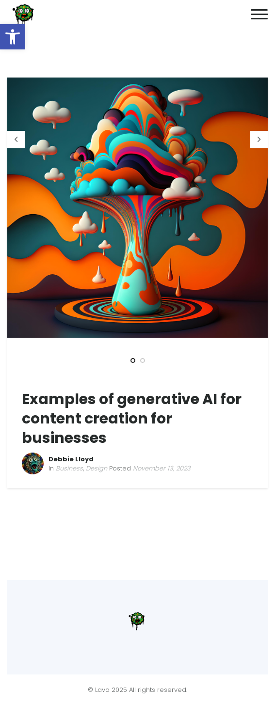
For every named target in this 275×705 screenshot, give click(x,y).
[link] (12, 36)
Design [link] (96, 468)
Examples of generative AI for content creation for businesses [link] (132, 418)
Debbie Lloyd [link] (71, 459)
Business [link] (69, 468)
